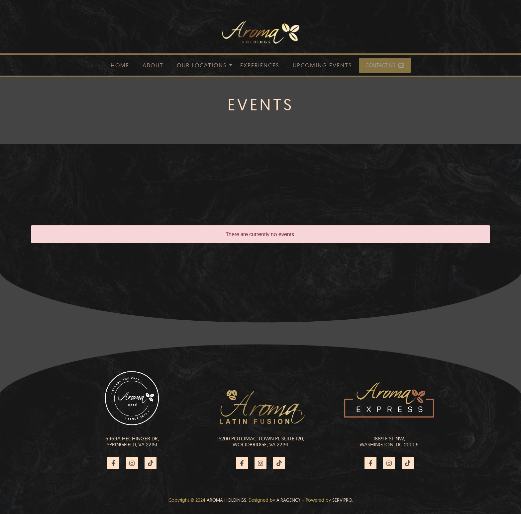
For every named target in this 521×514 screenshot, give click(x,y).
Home (120, 65)
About (153, 65)
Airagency (288, 500)
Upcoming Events (322, 65)
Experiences (259, 65)
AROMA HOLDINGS (226, 500)
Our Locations (202, 65)
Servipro (342, 500)
